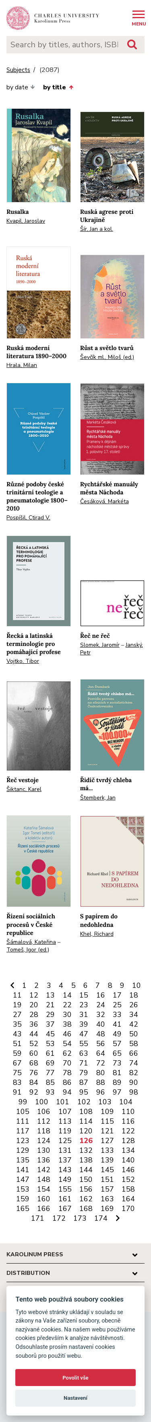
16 (100, 995)
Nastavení (75, 1398)
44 (33, 1034)
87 (83, 1082)
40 (100, 1024)
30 (67, 1014)
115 (107, 1121)
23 (83, 1005)
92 (33, 1092)
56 (100, 1044)
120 (86, 1131)
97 (117, 1092)
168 (86, 1208)
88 (100, 1082)
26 (133, 1005)
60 (33, 1053)
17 (117, 995)
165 (22, 1208)
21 (50, 1005)
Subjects (18, 70)
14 (67, 995)
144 (86, 1170)
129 (22, 1150)
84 (33, 1082)
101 (62, 1102)
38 (67, 1024)
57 (117, 1044)
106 (43, 1111)
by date (20, 87)
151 (107, 1179)
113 (65, 1121)
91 (17, 1092)
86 (67, 1082)
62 (67, 1053)
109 (107, 1111)
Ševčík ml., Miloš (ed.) (107, 357)
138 (86, 1160)
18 (133, 995)
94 (67, 1092)
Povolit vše (75, 1378)
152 (128, 1179)
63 (83, 1053)
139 (107, 1160)
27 (17, 1014)
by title (58, 87)
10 (136, 985)
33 (117, 1014)
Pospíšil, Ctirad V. (28, 517)
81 (117, 1073)
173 (80, 1218)
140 (128, 1160)
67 (17, 1063)
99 (23, 1102)
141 (22, 1170)
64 (100, 1053)
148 (43, 1179)
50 (133, 1034)
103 (105, 1102)
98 (133, 1092)
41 (117, 1024)
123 (22, 1141)
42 (133, 1024)
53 (50, 1044)
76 (33, 1073)
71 (83, 1063)
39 (83, 1024)
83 (17, 1082)
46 (67, 1034)
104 (125, 1102)
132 (86, 1150)
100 (41, 1102)
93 (50, 1092)
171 (37, 1218)
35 (17, 1024)
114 (86, 1121)
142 (43, 1170)
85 (50, 1082)
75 (17, 1073)
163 (107, 1199)
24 (100, 1005)
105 (22, 1111)
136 (43, 1160)
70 (67, 1063)
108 (86, 1111)
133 (107, 1150)
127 (107, 1141)
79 (83, 1073)
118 (43, 1131)
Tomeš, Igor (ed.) (27, 950)
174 (101, 1218)
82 (133, 1073)
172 (59, 1218)
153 (22, 1189)
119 (65, 1131)
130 (43, 1150)
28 (33, 1014)
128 (128, 1141)
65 (117, 1053)
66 (133, 1053)
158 (128, 1189)
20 (33, 1005)
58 (133, 1044)
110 (128, 1111)
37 (50, 1024)
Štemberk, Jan (98, 798)
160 (43, 1199)
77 (50, 1073)
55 (83, 1044)
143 (65, 1170)
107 (65, 1111)
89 (117, 1082)
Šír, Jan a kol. (96, 229)
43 (17, 1034)
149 (65, 1179)
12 (33, 995)
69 (50, 1063)
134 (128, 1150)
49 (117, 1034)
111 (22, 1121)
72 (100, 1063)
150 (86, 1179)
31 (83, 1014)
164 (128, 1199)
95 (83, 1092)
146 (128, 1170)
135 (22, 1160)
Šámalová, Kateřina (31, 942)
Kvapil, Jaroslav (25, 221)
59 (17, 1053)
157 (107, 1189)
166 (43, 1208)
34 (133, 1014)
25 (117, 1005)
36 (33, 1024)
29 (50, 1014)
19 (17, 1005)
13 (50, 995)
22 (67, 1005)
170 (128, 1208)
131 (65, 1150)
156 (86, 1189)
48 (100, 1034)
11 (17, 995)
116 (128, 1121)
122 (128, 1131)
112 (43, 1121)
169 (107, 1208)
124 (43, 1141)
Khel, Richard (97, 934)
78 (67, 1073)
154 (43, 1189)
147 (22, 1179)
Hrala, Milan (21, 365)
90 (133, 1082)
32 (100, 1014)
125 (65, 1141)
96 (100, 1092)
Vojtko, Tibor (22, 661)
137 (65, 1160)
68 (33, 1063)
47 (83, 1034)
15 (83, 995)
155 (65, 1189)
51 (17, 1044)
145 (107, 1170)
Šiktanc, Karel (23, 789)
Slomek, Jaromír (100, 645)
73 (117, 1063)
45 (50, 1034)
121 (107, 1131)
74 (133, 1063)
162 (86, 1199)
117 (22, 1131)
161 (65, 1199)
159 (22, 1199)
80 (100, 1073)
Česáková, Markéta (104, 501)
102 (84, 1102)
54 (67, 1044)
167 (65, 1208)
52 (33, 1044)
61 (50, 1053)
